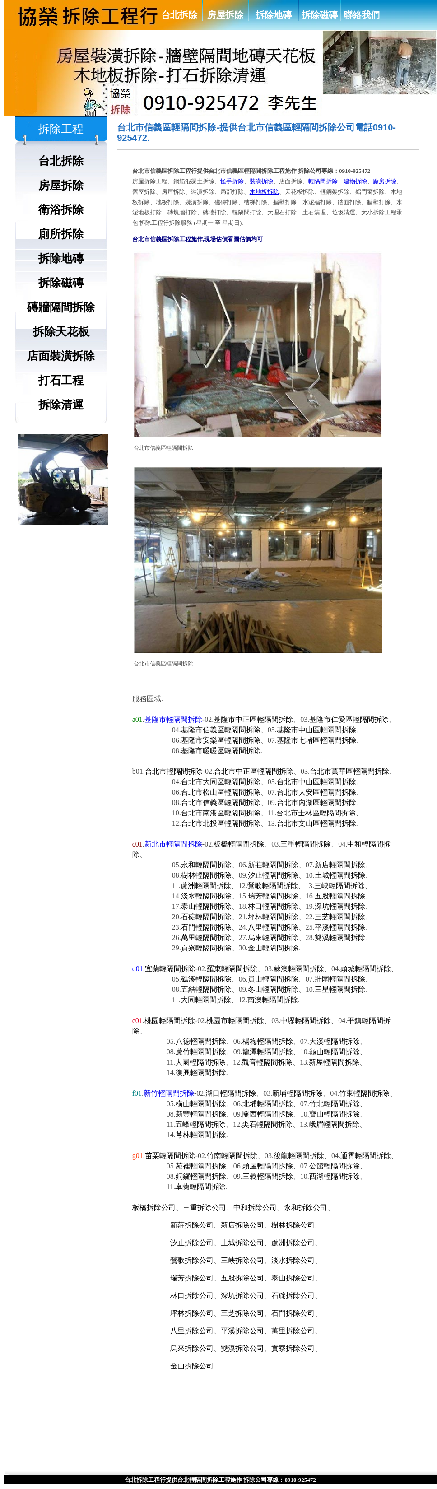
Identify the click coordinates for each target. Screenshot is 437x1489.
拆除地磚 (274, 15)
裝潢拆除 (261, 181)
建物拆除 (355, 181)
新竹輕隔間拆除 (169, 1093)
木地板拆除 (264, 191)
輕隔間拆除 (323, 181)
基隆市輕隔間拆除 (173, 719)
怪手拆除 (232, 181)
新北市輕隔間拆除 (173, 844)
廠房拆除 (384, 181)
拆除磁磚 (320, 15)
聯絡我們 (362, 15)
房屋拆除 (225, 15)
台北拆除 (179, 15)
